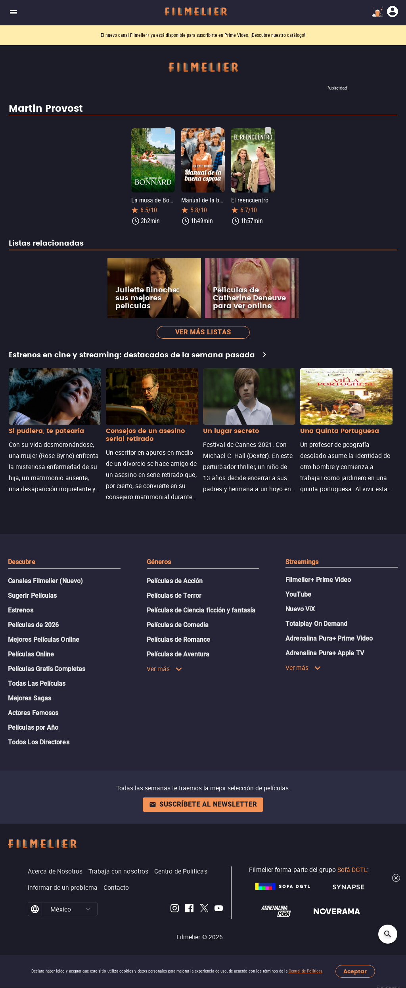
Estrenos (20, 610)
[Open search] (387, 934)
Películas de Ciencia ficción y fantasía (201, 610)
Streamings (302, 562)
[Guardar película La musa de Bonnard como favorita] (168, 130)
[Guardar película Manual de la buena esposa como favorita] (218, 130)
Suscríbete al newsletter (203, 804)
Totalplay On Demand (316, 624)
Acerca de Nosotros (55, 871)
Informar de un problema (63, 887)
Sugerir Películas (32, 595)
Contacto (116, 887)
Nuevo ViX (300, 609)
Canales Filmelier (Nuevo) (45, 581)
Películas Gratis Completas (46, 669)
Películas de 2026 (33, 625)
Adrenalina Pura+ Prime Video (329, 638)
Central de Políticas (305, 971)
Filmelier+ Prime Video (318, 580)
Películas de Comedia (178, 625)
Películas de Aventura (178, 654)
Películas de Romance (179, 639)
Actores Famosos (33, 713)
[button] (88, 909)
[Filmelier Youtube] (218, 909)
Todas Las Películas (37, 683)
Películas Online (31, 654)
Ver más (164, 669)
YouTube (298, 594)
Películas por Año (33, 727)
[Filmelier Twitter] (204, 909)
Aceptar (355, 971)
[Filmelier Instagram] (174, 909)
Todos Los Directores (38, 742)
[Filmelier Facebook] (189, 909)
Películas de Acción (175, 581)
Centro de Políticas (180, 871)
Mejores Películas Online (43, 639)
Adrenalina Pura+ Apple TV (324, 653)
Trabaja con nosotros (118, 871)
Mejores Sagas (29, 698)
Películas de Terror (174, 595)
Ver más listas (203, 332)
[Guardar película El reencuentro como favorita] (268, 130)
